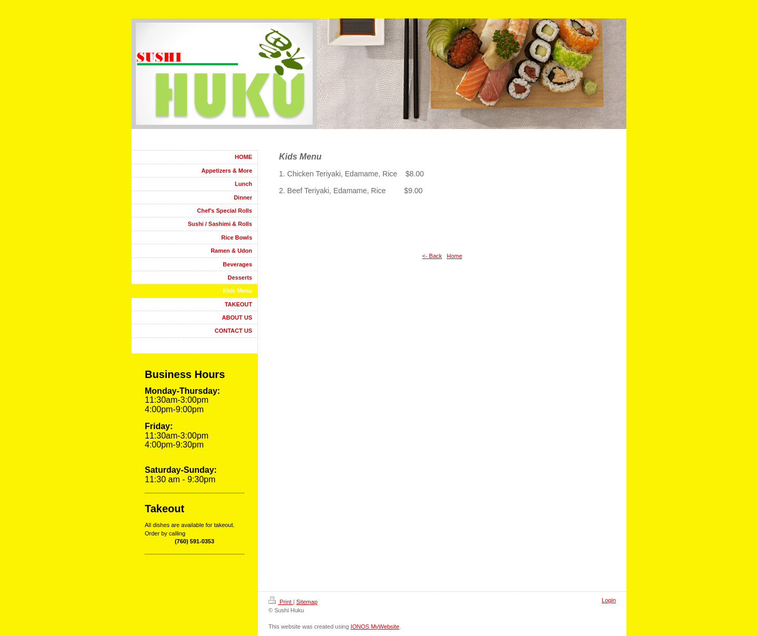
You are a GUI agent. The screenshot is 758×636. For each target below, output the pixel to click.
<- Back (432, 256)
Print (280, 602)
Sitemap (306, 602)
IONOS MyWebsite (375, 626)
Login (609, 600)
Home (454, 256)
